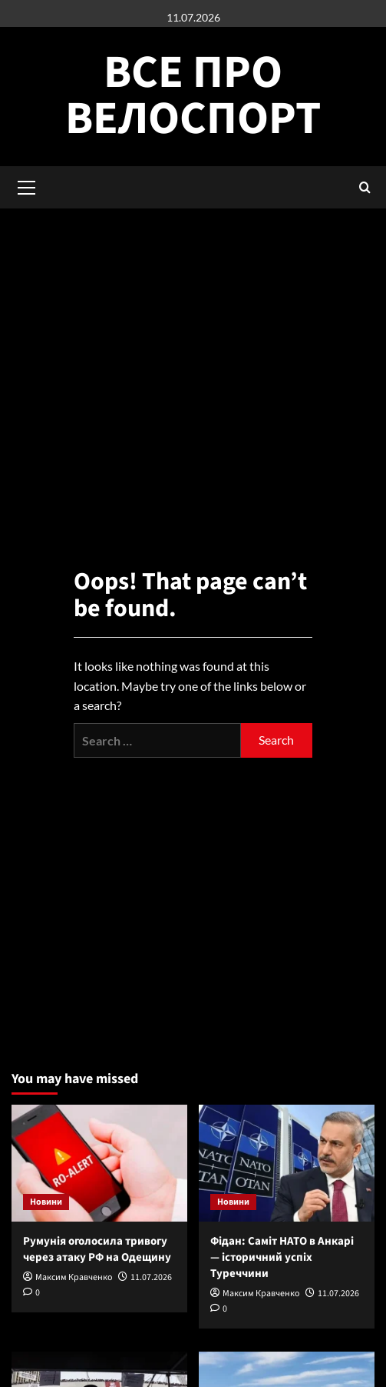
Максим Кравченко (74, 1277)
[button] (364, 187)
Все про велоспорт (193, 96)
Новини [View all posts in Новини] (46, 1202)
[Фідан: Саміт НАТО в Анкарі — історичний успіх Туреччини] (286, 1163)
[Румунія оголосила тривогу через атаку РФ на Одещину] (99, 1163)
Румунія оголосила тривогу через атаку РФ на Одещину (97, 1249)
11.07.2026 (151, 1277)
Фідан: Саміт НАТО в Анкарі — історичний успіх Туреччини (282, 1257)
